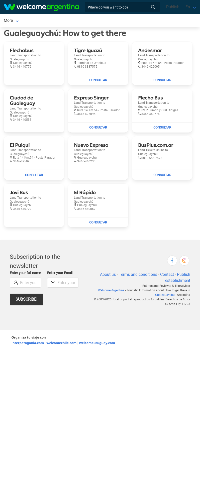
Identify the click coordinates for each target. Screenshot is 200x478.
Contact (167, 275)
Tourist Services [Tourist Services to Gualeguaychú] (83, 21)
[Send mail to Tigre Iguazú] (98, 81)
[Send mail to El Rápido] (98, 223)
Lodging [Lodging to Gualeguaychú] (45, 21)
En (187, 7)
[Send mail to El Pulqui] (34, 176)
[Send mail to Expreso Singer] (98, 129)
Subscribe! (26, 300)
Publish (172, 7)
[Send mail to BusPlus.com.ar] (162, 176)
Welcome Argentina (111, 291)
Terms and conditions (138, 275)
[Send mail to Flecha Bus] (162, 129)
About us (108, 275)
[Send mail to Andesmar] (162, 81)
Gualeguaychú (165, 296)
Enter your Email (59, 274)
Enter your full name (25, 274)
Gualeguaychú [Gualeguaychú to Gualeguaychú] (16, 21)
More (107, 21)
